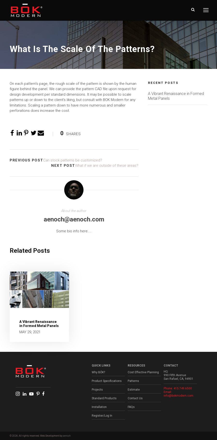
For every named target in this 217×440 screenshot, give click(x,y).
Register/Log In (102, 415)
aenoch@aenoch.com (74, 219)
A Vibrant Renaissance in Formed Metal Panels (39, 324)
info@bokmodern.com (178, 395)
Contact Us (135, 398)
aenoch (67, 435)
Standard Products (104, 398)
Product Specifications (107, 381)
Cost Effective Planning (143, 372)
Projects (97, 389)
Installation (99, 407)
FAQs (131, 407)
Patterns (133, 381)
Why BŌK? (98, 372)
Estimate (134, 389)
